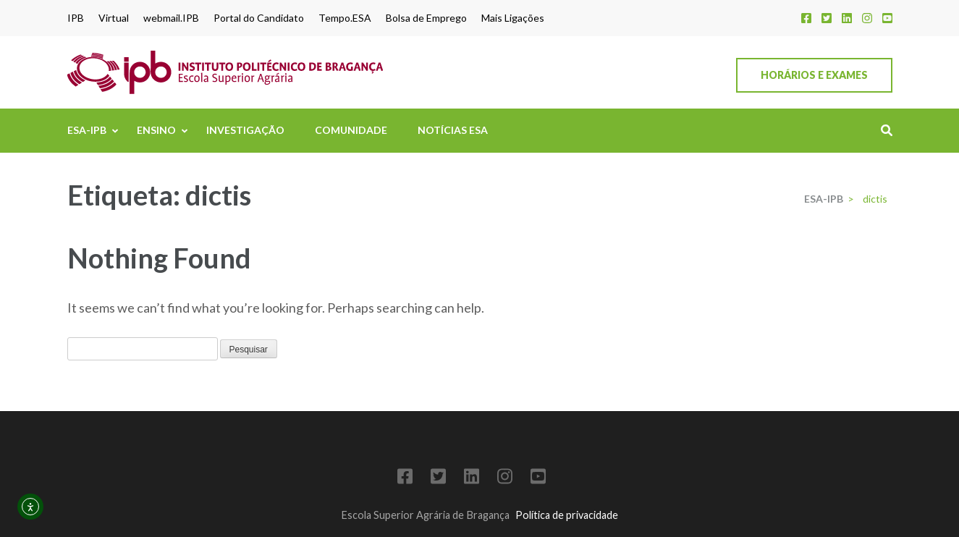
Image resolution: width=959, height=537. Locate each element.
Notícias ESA (453, 130)
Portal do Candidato (259, 18)
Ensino (156, 130)
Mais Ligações (512, 18)
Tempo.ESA (344, 18)
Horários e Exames (814, 75)
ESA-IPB (86, 130)
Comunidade (351, 130)
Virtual (113, 18)
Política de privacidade (566, 515)
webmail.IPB (171, 18)
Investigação (245, 130)
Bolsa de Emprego (426, 18)
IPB (75, 18)
